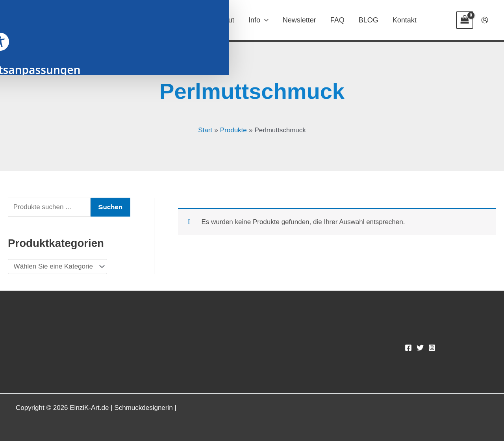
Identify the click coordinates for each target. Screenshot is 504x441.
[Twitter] (420, 347)
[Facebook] (408, 347)
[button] (197, 20)
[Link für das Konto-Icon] (484, 20)
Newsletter (299, 20)
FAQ (337, 20)
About (225, 20)
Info (258, 20)
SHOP (187, 20)
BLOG (368, 20)
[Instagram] (431, 347)
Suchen (110, 207)
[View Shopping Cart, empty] (464, 20)
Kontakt (405, 20)
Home (149, 20)
